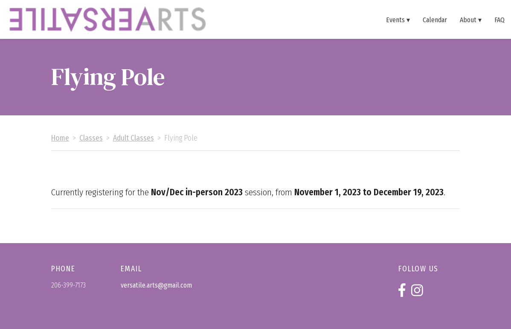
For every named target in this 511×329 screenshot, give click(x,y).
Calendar (435, 20)
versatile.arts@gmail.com (156, 285)
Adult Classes (133, 138)
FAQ (499, 20)
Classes (91, 138)
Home (60, 138)
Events (395, 20)
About (468, 20)
